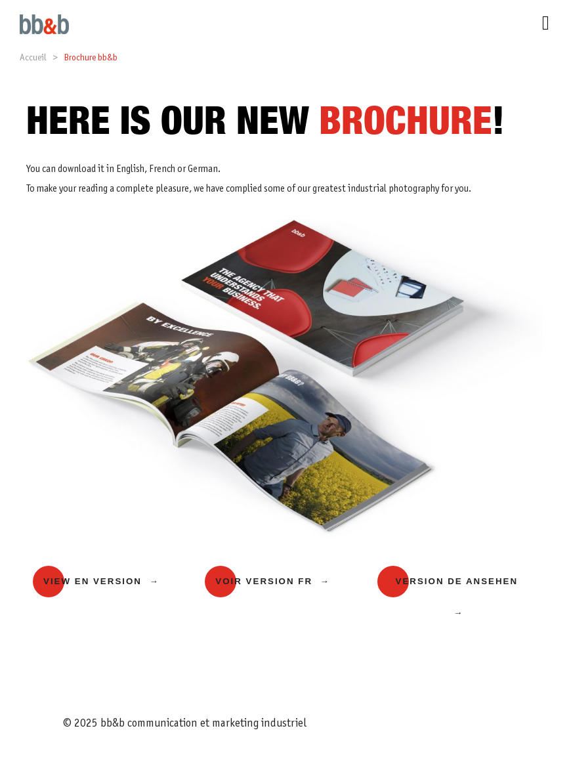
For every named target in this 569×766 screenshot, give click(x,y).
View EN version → (101, 581)
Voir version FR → (272, 581)
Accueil (33, 58)
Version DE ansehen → (457, 597)
